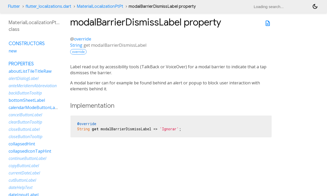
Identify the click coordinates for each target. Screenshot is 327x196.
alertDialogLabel (23, 78)
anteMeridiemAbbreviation (33, 86)
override (82, 39)
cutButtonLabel (22, 180)
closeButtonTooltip (25, 136)
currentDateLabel (24, 173)
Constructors (27, 43)
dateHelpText (20, 187)
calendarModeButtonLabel (35, 107)
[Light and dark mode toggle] (315, 6)
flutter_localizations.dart (48, 6)
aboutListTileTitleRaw (30, 71)
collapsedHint (22, 144)
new (13, 51)
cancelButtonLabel (25, 115)
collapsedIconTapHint (30, 151)
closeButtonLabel (24, 129)
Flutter (14, 6)
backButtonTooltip (25, 93)
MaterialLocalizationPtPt (100, 6)
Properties (21, 64)
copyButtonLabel (24, 165)
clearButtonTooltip (25, 122)
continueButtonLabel (27, 158)
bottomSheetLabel (27, 100)
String (76, 45)
